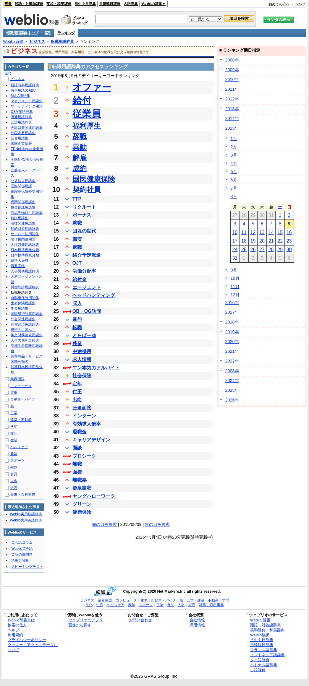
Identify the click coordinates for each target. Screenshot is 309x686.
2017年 (232, 312)
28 (271, 249)
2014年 (232, 118)
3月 (234, 155)
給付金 (79, 279)
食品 (13, 474)
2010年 (232, 79)
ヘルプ (300, 4)
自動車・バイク (22, 399)
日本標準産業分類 (25, 250)
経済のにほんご (23, 330)
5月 (234, 171)
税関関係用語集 (23, 202)
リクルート (84, 206)
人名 (13, 481)
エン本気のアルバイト (96, 367)
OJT (77, 263)
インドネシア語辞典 (267, 655)
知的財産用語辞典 (25, 229)
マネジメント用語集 (27, 101)
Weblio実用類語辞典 (26, 514)
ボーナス (81, 214)
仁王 (77, 391)
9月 (234, 270)
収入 (77, 303)
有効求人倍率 (86, 423)
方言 (13, 488)
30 (289, 249)
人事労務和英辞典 (25, 340)
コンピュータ (21, 386)
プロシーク (84, 456)
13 (262, 232)
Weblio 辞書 (13, 41)
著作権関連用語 (23, 239)
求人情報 (81, 359)
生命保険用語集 (23, 303)
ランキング (66, 33)
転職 (77, 327)
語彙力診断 (20, 560)
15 (280, 232)
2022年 (232, 361)
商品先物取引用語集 (27, 213)
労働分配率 (84, 271)
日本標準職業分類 (25, 255)
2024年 (232, 380)
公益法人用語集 (23, 181)
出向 (77, 399)
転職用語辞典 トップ (22, 33)
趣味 (13, 454)
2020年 (232, 341)
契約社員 (86, 190)
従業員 (86, 113)
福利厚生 (86, 126)
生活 (13, 440)
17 (234, 240)
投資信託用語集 (23, 207)
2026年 (232, 400)
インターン (84, 415)
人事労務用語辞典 (25, 271)
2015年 (232, 128)
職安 (77, 239)
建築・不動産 (21, 420)
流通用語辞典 (21, 117)
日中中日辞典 (85, 4)
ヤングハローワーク (93, 496)
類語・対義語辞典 (29, 4)
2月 (234, 146)
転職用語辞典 (62, 41)
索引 (47, 33)
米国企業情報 (21, 144)
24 (234, 249)
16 (289, 232)
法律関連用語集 (23, 223)
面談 (77, 447)
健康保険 (81, 512)
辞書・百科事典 (22, 494)
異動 (79, 147)
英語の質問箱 (22, 554)
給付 (81, 100)
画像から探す (79, 625)
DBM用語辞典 (22, 112)
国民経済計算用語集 (27, 314)
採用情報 (197, 625)
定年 (77, 383)
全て (8, 73)
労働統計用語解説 (25, 287)
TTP (76, 198)
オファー (91, 87)
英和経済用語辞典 (25, 324)
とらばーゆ (84, 335)
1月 (234, 138)
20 (262, 240)
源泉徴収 (81, 487)
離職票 (79, 479)
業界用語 (17, 379)
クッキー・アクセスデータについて (33, 647)
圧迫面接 (81, 407)
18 (244, 240)
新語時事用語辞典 (25, 85)
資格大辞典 (19, 261)
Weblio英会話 (22, 549)
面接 (77, 471)
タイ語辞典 (259, 660)
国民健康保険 (93, 179)
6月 (234, 180)
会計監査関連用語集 (27, 128)
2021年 (232, 351)
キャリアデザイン (91, 439)
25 (244, 249)
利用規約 (15, 635)
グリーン (81, 504)
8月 (234, 196)
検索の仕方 (17, 625)
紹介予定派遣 (86, 255)
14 (271, 232)
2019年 (232, 331)
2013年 (232, 108)
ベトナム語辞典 (263, 665)
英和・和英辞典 (58, 4)
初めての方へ (279, 4)
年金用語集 (19, 308)
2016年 (232, 302)
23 (289, 240)
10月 (235, 278)
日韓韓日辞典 (109, 4)
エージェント (86, 287)
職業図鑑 (18, 266)
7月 (234, 188)
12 (253, 232)
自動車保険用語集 (25, 298)
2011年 (232, 89)
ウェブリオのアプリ (85, 620)
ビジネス (37, 41)
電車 (13, 393)
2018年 (232, 322)
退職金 (79, 431)
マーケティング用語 (27, 106)
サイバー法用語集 (25, 234)
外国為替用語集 (23, 133)
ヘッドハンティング (93, 295)
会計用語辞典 (21, 122)
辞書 (8, 4)
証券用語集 (19, 138)
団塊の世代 (84, 230)
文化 (13, 433)
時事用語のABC (23, 90)
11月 (235, 286)
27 (262, 249)
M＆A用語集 (20, 96)
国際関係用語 (21, 186)
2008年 (232, 60)
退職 (77, 247)
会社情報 (197, 620)
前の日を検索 (104, 524)
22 (280, 240)
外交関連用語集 (23, 319)
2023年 (232, 370)
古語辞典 (131, 4)
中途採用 (81, 351)
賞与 (77, 319)
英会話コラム (22, 542)
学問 (13, 427)
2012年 (232, 99)
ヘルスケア (19, 447)
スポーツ (17, 461)
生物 (13, 467)
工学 (13, 413)
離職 (77, 463)
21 (271, 240)
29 (280, 249)
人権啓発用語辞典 (25, 245)
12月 (235, 294)
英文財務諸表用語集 (27, 335)
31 (234, 258)
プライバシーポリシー (27, 640)
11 (244, 232)
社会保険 (81, 375)
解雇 (79, 158)
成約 (79, 168)
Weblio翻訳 (259, 635)
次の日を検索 (157, 524)
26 (253, 249)
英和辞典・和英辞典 (267, 630)
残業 (77, 343)
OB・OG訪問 (86, 311)
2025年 (232, 390)
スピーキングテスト (27, 567)
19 (253, 240)
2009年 (232, 69)
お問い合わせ (140, 620)
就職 (77, 222)
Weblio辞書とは (21, 620)
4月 (234, 163)
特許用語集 (19, 218)
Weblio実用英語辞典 (26, 520)
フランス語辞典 (263, 650)
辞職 (79, 136)
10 (234, 232)
